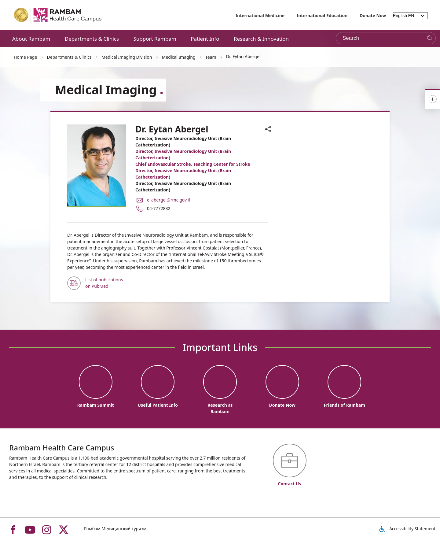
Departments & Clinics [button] (92, 38)
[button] (268, 129)
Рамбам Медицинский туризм (115, 528)
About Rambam (31, 38)
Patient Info (205, 38)
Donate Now (373, 15)
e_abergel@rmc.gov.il (168, 200)
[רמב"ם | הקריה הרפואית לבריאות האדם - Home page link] (58, 15)
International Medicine (260, 15)
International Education (322, 15)
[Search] (429, 38)
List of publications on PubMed (104, 283)
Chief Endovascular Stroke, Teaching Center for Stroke (192, 164)
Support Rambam (154, 38)
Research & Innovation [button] (261, 38)
